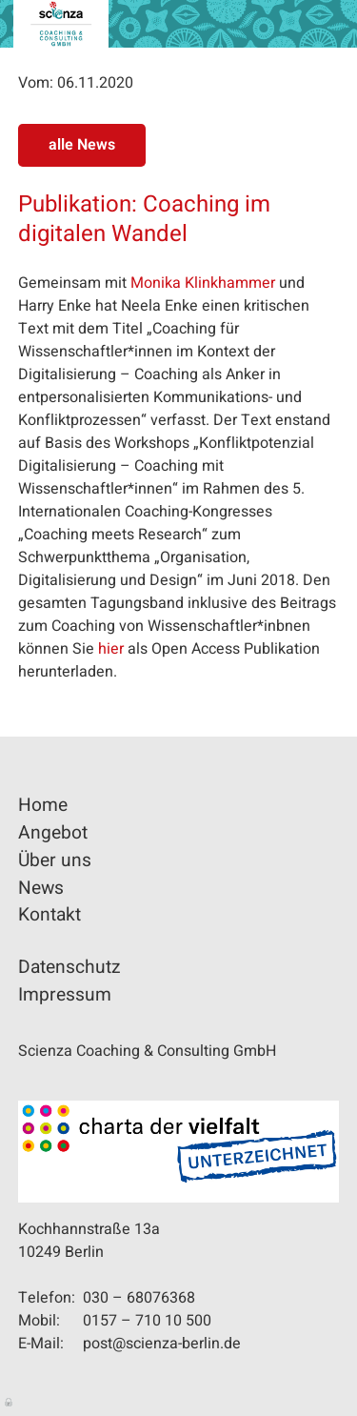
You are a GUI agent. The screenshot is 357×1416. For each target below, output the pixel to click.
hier (111, 648)
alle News (82, 144)
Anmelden (9, 1400)
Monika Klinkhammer (202, 283)
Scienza (61, 24)
